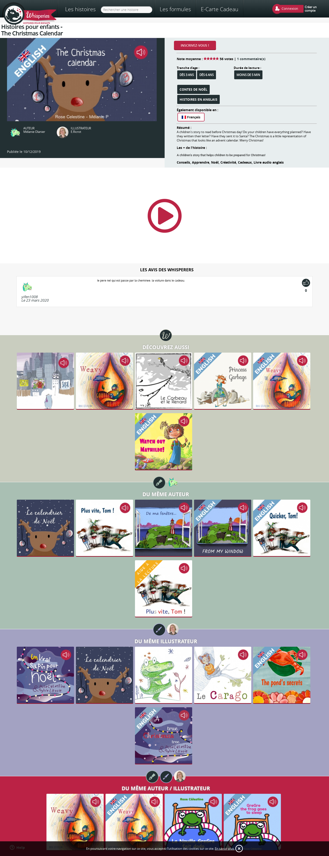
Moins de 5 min (248, 75)
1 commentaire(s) (251, 59)
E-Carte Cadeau (219, 9)
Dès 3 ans (187, 75)
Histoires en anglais (198, 99)
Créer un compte (311, 8)
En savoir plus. (225, 848)
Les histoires (80, 9)
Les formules (175, 9)
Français (191, 117)
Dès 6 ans (206, 75)
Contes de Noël (193, 89)
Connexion (290, 8)
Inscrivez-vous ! (195, 45)
